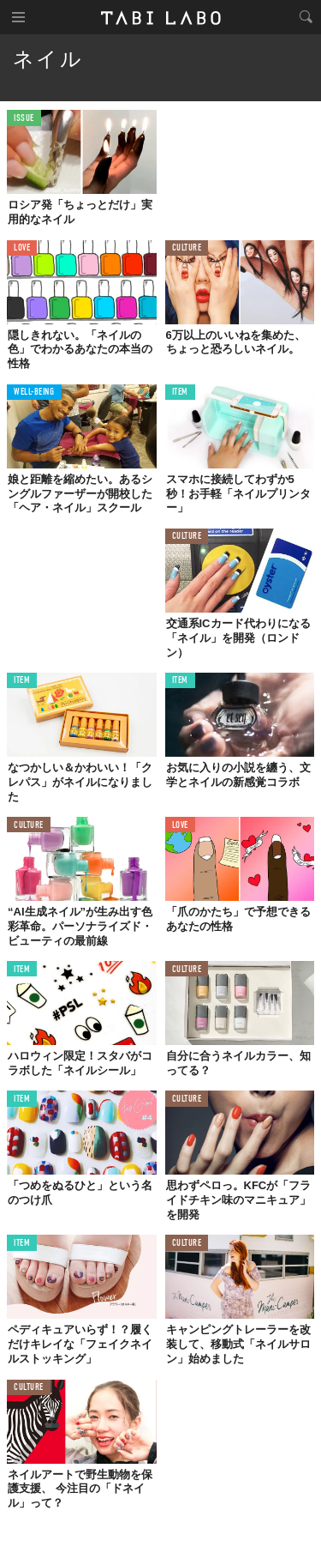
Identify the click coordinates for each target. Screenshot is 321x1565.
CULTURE (187, 248)
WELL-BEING (34, 392)
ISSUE (24, 119)
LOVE (22, 248)
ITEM (180, 392)
